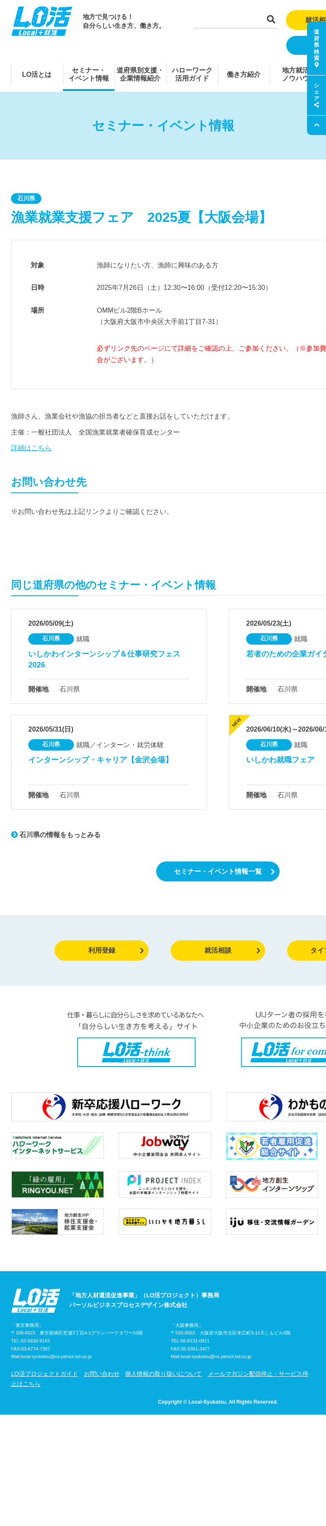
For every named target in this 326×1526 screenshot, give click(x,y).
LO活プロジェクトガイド (44, 1373)
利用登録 (116, 950)
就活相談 (232, 950)
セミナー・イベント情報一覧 (224, 871)
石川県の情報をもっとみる (56, 834)
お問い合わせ (102, 1373)
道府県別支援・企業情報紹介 (140, 74)
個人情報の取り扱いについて (163, 1373)
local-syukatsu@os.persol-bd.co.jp (56, 1356)
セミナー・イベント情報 (88, 74)
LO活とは (37, 74)
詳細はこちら (31, 447)
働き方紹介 (244, 74)
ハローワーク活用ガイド (192, 74)
